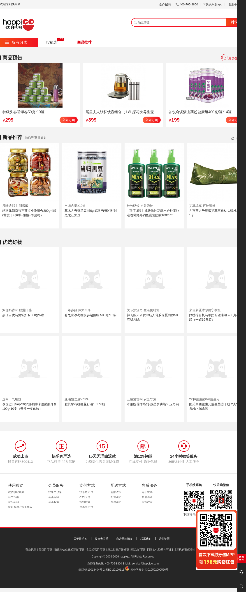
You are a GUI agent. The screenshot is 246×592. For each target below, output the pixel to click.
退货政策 (147, 502)
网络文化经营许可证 (159, 549)
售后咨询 (147, 497)
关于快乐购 (80, 538)
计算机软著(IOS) (184, 549)
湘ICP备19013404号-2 (91, 569)
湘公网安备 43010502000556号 (149, 569)
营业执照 (31, 549)
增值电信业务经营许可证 (69, 549)
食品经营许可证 (95, 549)
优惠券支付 (86, 507)
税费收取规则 (16, 492)
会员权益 (53, 502)
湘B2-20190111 (114, 569)
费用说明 (116, 502)
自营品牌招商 (124, 538)
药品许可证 (138, 549)
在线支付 (84, 497)
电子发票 (147, 492)
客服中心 (236, 4)
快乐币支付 (86, 492)
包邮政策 (116, 492)
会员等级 (53, 497)
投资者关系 (101, 538)
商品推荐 (84, 42)
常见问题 (13, 502)
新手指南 (13, 497)
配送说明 (116, 497)
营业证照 (164, 538)
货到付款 (84, 502)
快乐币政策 (55, 492)
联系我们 (145, 538)
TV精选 (51, 42)
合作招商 (165, 4)
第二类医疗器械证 (118, 549)
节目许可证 (45, 549)
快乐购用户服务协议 (20, 507)
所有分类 (16, 42)
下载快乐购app (212, 4)
